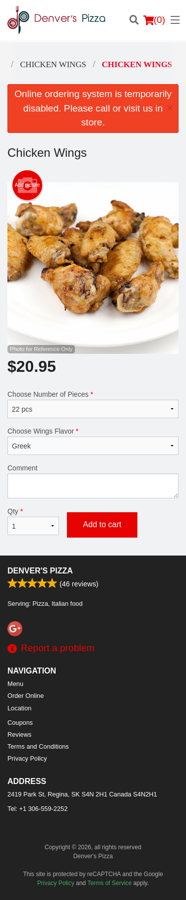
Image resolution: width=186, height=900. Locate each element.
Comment (93, 481)
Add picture (27, 185)
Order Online (25, 695)
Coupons (20, 722)
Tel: (37, 808)
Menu (15, 683)
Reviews (19, 734)
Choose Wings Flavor (93, 441)
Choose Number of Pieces (93, 404)
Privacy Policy (27, 758)
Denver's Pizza (40, 570)
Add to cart (102, 524)
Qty (33, 521)
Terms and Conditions (38, 746)
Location (19, 708)
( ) (154, 19)
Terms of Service (109, 883)
